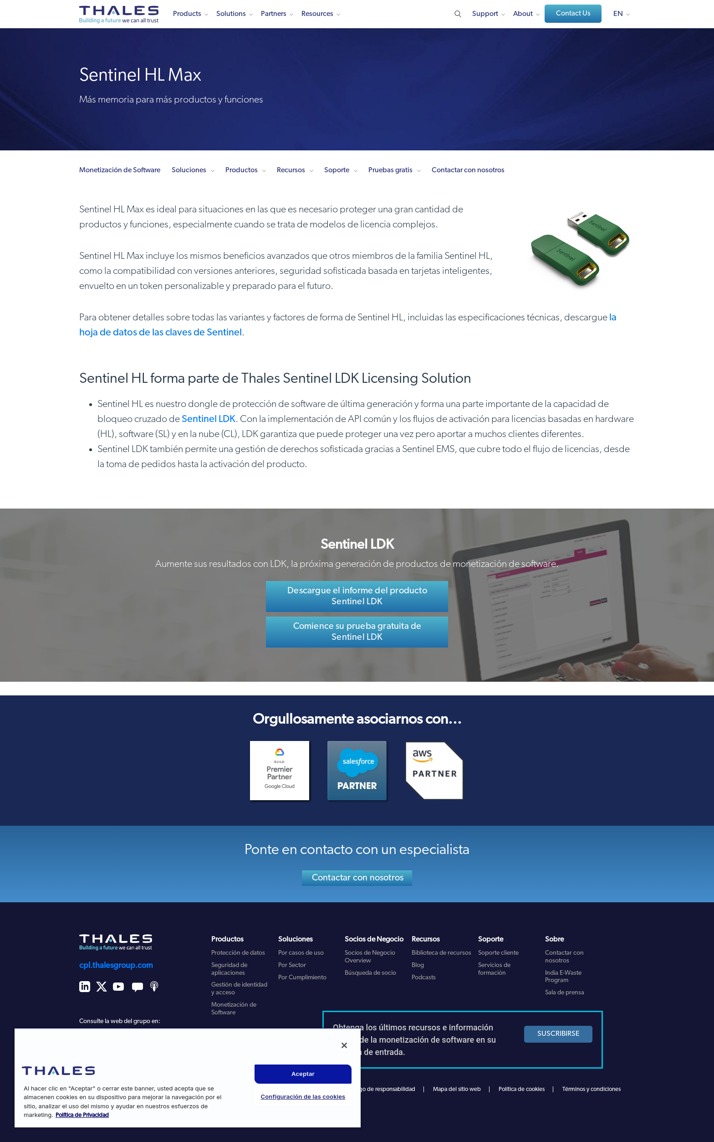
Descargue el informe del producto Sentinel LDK (357, 596)
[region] (188, 1077)
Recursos (291, 170)
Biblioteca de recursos (441, 953)
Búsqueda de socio (370, 973)
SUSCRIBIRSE (558, 1034)
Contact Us (573, 13)
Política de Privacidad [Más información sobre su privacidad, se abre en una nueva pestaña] (82, 1115)
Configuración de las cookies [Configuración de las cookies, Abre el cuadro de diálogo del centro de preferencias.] (303, 1096)
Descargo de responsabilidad (378, 1089)
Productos (241, 170)
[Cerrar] (344, 1045)
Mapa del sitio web (457, 1089)
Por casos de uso (301, 953)
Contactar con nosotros (468, 170)
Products (187, 14)
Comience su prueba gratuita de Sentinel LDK (357, 632)
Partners (273, 14)
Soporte (336, 170)
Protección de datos (238, 953)
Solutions (231, 14)
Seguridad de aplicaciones (229, 969)
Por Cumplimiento (302, 977)
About (523, 14)
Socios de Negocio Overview (370, 957)
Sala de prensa (564, 992)
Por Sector (292, 965)
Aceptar (303, 1073)
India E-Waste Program (563, 977)
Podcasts (424, 977)
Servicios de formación (494, 969)
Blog (418, 965)
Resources (317, 14)
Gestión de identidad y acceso (239, 989)
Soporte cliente (498, 953)
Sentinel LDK (208, 419)
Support (485, 14)
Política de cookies (522, 1089)
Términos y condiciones (591, 1089)
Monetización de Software (119, 170)
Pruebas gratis (390, 170)
